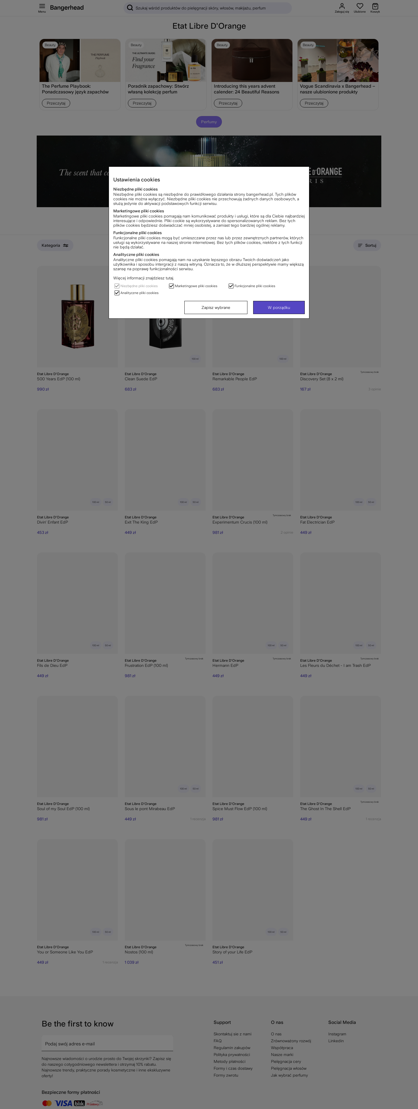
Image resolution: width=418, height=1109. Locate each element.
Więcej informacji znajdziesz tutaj (143, 278)
